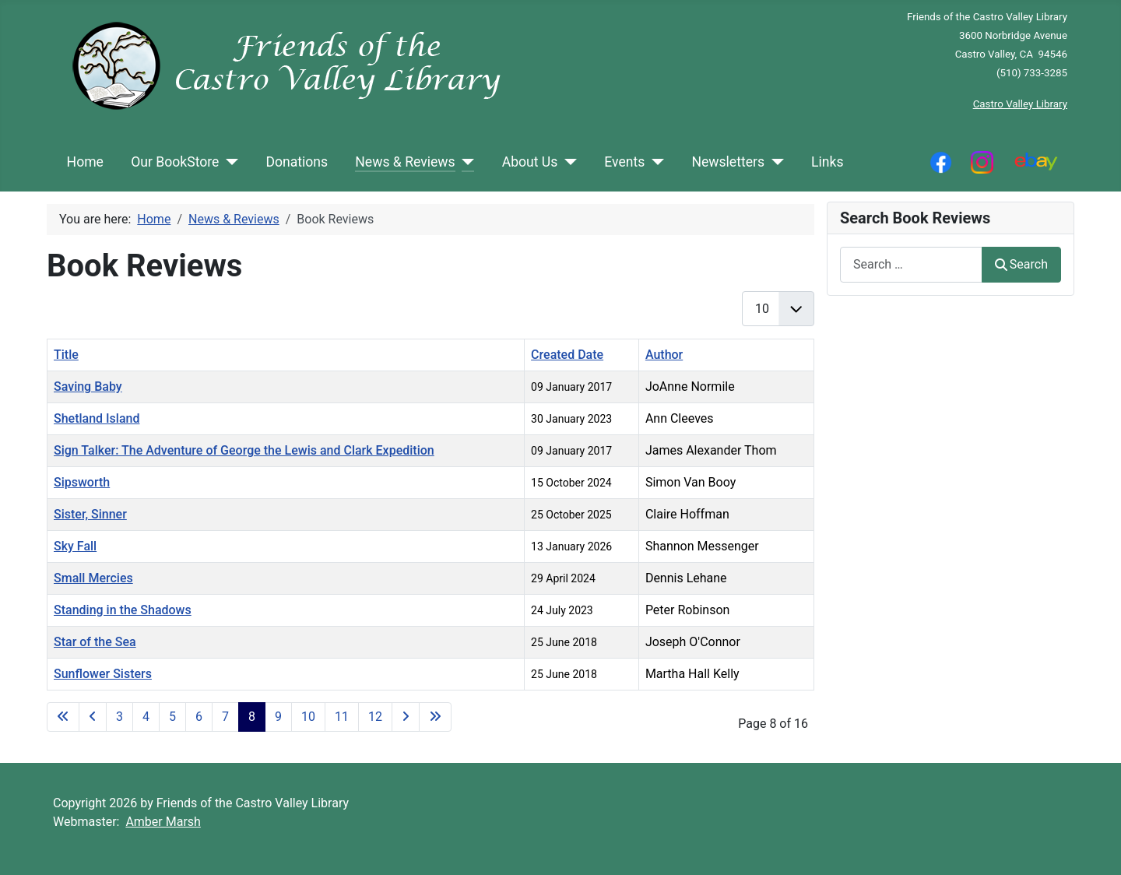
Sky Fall (75, 546)
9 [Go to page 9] (278, 716)
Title (66, 354)
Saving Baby (88, 386)
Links (827, 162)
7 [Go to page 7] (225, 716)
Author (664, 354)
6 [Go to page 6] (198, 716)
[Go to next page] (406, 717)
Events (624, 162)
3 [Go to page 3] (119, 716)
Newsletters (727, 162)
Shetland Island (96, 418)
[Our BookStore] (228, 162)
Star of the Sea (95, 641)
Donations (296, 162)
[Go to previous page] (93, 717)
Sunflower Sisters (103, 673)
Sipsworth (82, 482)
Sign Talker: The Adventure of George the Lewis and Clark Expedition (244, 450)
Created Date (567, 354)
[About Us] (567, 162)
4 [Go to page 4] (145, 716)
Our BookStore (175, 162)
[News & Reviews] (465, 162)
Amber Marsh (163, 821)
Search (1021, 264)
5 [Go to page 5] (172, 716)
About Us (530, 162)
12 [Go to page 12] (375, 716)
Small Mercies (93, 578)
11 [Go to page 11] (342, 716)
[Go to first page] (63, 717)
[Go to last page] (435, 717)
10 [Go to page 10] (308, 716)
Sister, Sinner (90, 514)
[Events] (654, 162)
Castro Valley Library (1020, 104)
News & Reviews (405, 162)
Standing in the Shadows (123, 610)
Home (85, 162)
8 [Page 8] (251, 716)
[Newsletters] (774, 162)
